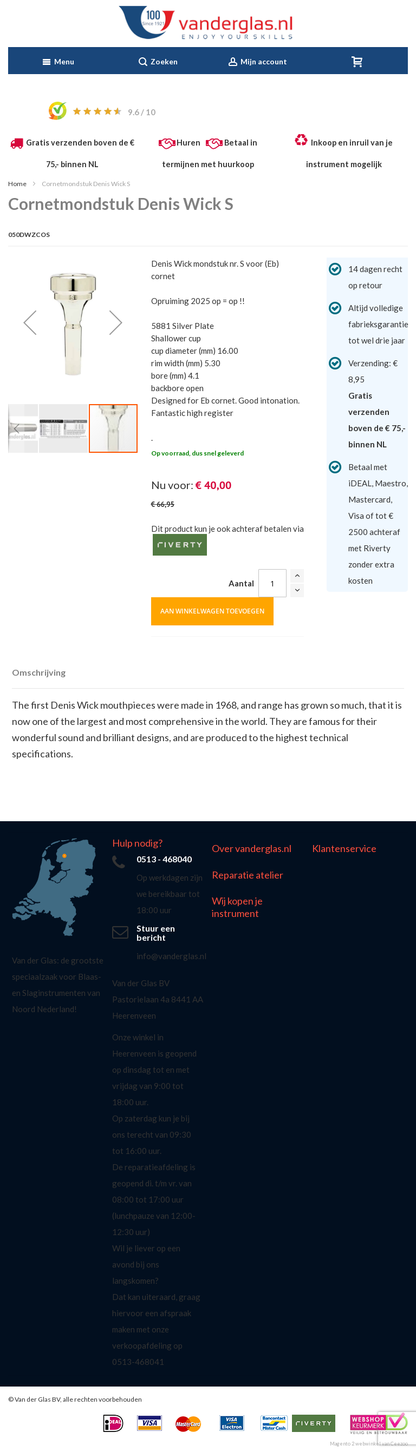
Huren (188, 142)
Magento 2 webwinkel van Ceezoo (369, 1444)
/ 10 (141, 112)
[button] (29, 322)
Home (17, 184)
